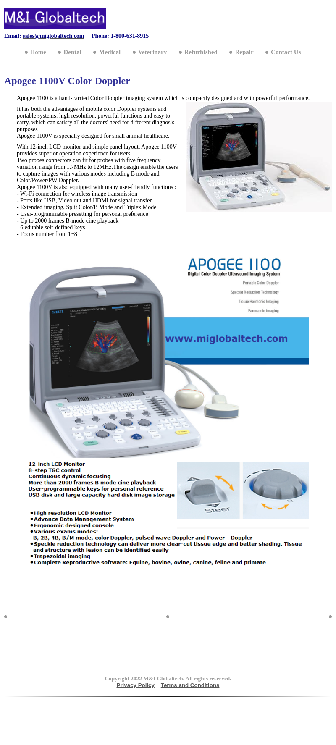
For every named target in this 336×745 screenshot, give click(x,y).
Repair (244, 52)
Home (38, 52)
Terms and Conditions (190, 685)
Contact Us (286, 52)
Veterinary (152, 52)
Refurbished (201, 52)
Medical (110, 52)
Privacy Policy (136, 685)
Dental (72, 52)
